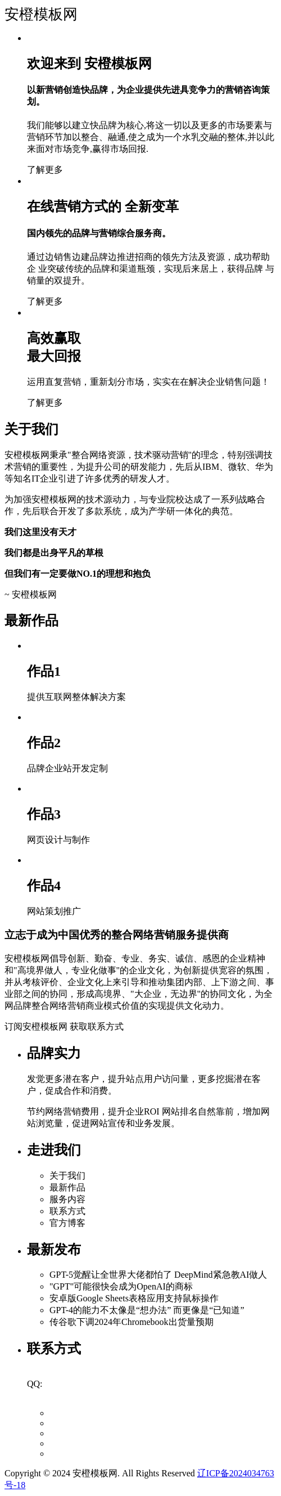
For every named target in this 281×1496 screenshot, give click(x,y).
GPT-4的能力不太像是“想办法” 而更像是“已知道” (146, 1310)
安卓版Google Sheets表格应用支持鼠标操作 (134, 1298)
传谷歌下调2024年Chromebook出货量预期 (131, 1322)
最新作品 (67, 1187)
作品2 (44, 742)
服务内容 (67, 1199)
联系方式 (67, 1211)
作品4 (44, 885)
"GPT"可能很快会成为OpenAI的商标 (121, 1286)
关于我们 (67, 1175)
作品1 (44, 671)
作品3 (44, 814)
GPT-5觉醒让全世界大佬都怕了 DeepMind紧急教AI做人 (158, 1274)
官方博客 (67, 1223)
